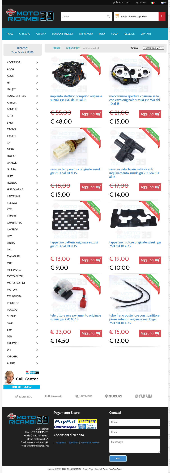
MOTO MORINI (15, 283)
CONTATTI (146, 33)
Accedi (140, 2)
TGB (9, 336)
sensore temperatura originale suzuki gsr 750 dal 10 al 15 (75, 171)
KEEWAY (12, 202)
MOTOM (12, 289)
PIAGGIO (12, 309)
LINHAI (11, 243)
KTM (9, 209)
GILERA (11, 169)
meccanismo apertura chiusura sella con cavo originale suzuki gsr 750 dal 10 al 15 (134, 100)
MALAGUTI (13, 256)
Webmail (98, 469)
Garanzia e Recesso (90, 442)
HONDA (12, 182)
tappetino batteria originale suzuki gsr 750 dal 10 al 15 (74, 244)
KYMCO (11, 216)
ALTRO (11, 363)
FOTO (102, 33)
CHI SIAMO (24, 33)
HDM (10, 176)
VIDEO (114, 33)
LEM (9, 236)
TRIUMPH (13, 343)
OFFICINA (41, 33)
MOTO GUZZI (15, 276)
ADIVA (11, 69)
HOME (10, 33)
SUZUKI (11, 316)
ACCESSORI (14, 62)
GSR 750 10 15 (73, 48)
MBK (9, 263)
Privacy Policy (88, 469)
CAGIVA (11, 129)
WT (9, 349)
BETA (10, 116)
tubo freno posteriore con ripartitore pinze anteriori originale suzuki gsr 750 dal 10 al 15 (134, 319)
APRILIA (11, 102)
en (164, 2)
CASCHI (11, 136)
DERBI (11, 149)
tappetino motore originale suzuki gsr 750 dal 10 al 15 (135, 244)
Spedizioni (73, 442)
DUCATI (11, 156)
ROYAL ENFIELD (15, 95)
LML (9, 249)
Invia (118, 458)
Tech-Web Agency (115, 469)
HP (8, 82)
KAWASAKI (13, 196)
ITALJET (11, 89)
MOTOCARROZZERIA (62, 33)
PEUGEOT (13, 303)
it (153, 2)
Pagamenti (61, 442)
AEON (10, 75)
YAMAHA (12, 356)
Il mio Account (120, 2)
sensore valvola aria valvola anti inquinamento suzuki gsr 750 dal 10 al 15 (134, 173)
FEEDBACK (129, 33)
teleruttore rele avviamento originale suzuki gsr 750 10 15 (75, 317)
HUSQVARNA (15, 189)
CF (8, 142)
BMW (10, 122)
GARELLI (12, 162)
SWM (10, 323)
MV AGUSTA (14, 296)
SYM (9, 329)
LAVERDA (13, 229)
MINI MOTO (14, 269)
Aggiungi (91, 114)
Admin (105, 469)
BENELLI (12, 109)
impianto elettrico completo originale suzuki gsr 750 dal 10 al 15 (76, 98)
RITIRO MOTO (86, 33)
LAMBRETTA (14, 222)
